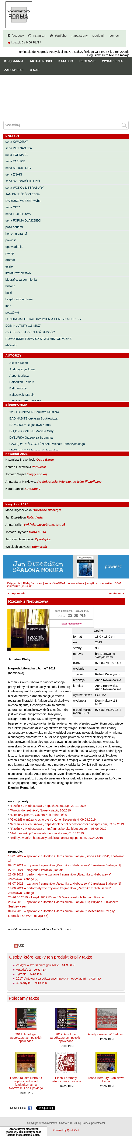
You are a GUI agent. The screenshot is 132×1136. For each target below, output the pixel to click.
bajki (9, 292)
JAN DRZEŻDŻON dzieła (23, 194)
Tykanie (21, 974)
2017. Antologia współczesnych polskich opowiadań (51, 978)
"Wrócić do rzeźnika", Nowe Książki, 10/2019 (40, 810)
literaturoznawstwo (18, 273)
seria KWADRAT (17, 141)
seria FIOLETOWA (18, 214)
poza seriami (14, 227)
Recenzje (87, 61)
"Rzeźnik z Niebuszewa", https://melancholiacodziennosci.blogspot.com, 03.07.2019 (67, 824)
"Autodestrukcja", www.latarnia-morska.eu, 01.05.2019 (47, 833)
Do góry (127, 1120)
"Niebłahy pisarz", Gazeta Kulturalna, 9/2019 (40, 815)
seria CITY (13, 207)
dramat (10, 260)
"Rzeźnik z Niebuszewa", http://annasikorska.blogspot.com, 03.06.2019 (58, 828)
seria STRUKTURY (19, 168)
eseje (9, 266)
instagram (39, 35)
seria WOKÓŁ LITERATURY (25, 187)
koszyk (16, 42)
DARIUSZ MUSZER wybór (24, 200)
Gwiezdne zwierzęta (47, 510)
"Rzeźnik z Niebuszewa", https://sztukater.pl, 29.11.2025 (48, 805)
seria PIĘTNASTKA (19, 148)
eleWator (12, 345)
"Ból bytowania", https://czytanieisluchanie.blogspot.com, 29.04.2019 (56, 837)
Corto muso (37, 532)
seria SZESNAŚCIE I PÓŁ (23, 181)
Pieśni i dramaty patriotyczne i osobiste (66, 1079)
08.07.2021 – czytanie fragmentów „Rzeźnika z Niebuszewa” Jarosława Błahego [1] (64, 883)
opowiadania (14, 246)
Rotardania (35, 517)
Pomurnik (39, 467)
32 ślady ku (23, 983)
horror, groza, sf (16, 233)
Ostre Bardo (45, 459)
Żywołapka (43, 539)
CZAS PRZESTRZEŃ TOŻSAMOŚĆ (30, 332)
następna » (116, 593)
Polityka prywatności (93, 1123)
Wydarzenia (112, 61)
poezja (10, 253)
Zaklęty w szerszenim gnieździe (37, 965)
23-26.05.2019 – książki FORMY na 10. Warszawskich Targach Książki (56, 897)
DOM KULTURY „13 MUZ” (23, 325)
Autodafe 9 (32, 489)
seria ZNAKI (14, 174)
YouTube (61, 35)
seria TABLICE (15, 161)
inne (8, 306)
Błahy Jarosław (32, 583)
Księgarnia (13, 61)
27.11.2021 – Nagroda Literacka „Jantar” (35, 870)
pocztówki (12, 312)
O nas (34, 70)
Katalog (65, 61)
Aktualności (41, 61)
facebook (18, 35)
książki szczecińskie (19, 299)
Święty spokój (37, 474)
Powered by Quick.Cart (66, 1130)
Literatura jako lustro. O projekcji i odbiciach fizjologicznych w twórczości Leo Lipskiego (26, 1083)
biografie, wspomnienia (21, 279)
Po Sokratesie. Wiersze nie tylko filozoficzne (69, 481)
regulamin (98, 35)
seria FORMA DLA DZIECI (23, 220)
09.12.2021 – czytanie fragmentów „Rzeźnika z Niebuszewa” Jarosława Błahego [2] (64, 865)
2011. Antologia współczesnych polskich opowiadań (26, 1038)
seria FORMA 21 (17, 154)
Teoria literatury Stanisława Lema (106, 1079)
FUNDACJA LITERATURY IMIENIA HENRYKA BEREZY (44, 319)
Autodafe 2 (23, 969)
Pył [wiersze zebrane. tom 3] (44, 524)
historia (10, 286)
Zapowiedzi (13, 70)
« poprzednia (16, 593)
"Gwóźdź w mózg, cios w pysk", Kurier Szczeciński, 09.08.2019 (53, 819)
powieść (11, 240)
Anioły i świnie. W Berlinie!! (106, 1034)
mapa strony (79, 35)
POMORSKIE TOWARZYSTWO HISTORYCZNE (39, 338)
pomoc (114, 35)
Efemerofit (39, 546)
